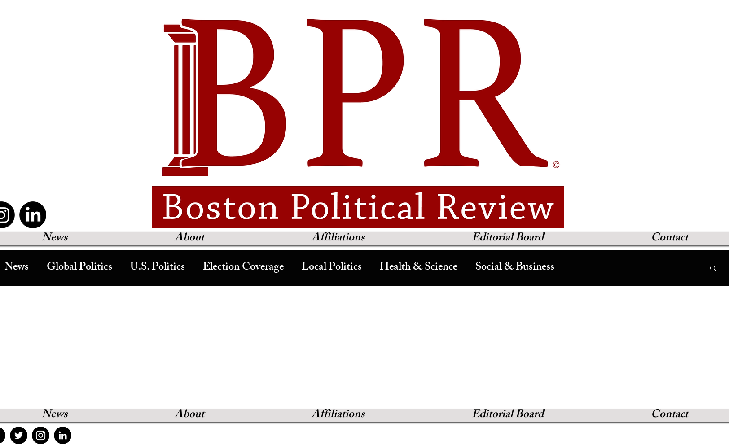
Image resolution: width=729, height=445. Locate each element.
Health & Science (418, 268)
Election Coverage (243, 268)
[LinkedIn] (32, 214)
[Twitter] (18, 435)
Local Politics (332, 268)
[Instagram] (40, 435)
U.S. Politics (157, 268)
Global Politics (79, 268)
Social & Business (514, 268)
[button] (713, 269)
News (16, 268)
